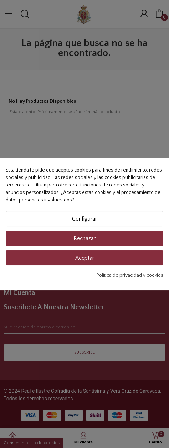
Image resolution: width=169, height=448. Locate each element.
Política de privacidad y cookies (130, 275)
